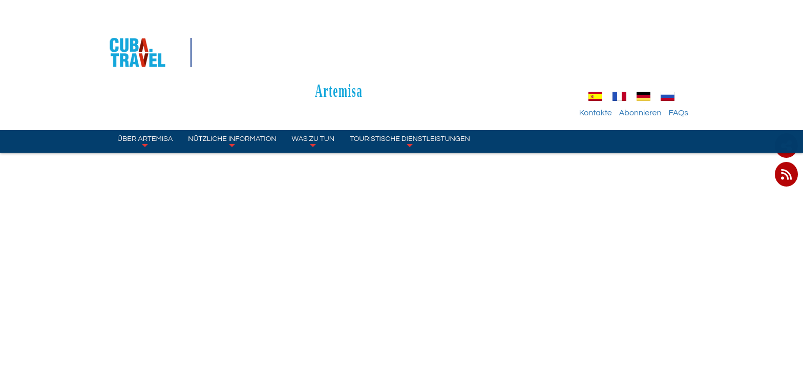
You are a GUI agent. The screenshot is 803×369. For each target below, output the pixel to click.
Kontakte (606, 54)
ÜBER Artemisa (145, 82)
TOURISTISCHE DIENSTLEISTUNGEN (410, 82)
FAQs (690, 54)
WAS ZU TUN (313, 82)
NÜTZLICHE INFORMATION (232, 82)
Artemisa (401, 32)
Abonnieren (651, 54)
